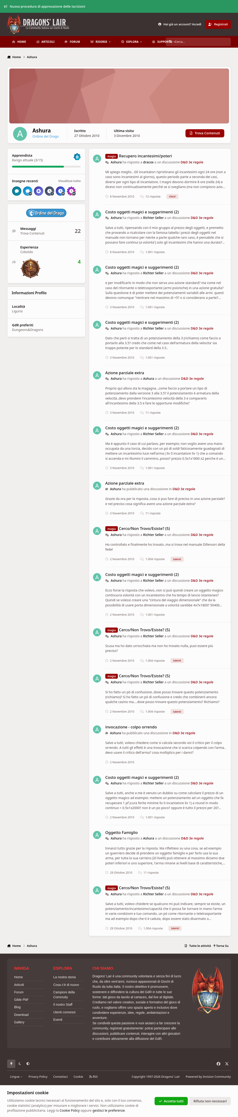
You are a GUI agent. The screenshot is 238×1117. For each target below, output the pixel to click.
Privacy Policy (38, 1077)
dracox (148, 162)
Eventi (57, 1019)
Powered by (208, 1077)
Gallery (19, 1022)
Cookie (78, 1077)
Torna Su (220, 946)
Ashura (116, 162)
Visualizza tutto (69, 181)
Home (18, 977)
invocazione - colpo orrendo (131, 727)
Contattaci (60, 1077)
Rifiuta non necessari (210, 1101)
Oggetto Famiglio (121, 832)
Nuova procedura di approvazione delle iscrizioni (44, 6)
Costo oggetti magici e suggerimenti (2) (142, 212)
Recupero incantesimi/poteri (145, 156)
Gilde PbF (21, 999)
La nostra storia (64, 977)
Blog (17, 1007)
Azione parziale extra (124, 372)
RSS (93, 1077)
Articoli (19, 985)
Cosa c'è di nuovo (66, 985)
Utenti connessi (64, 1012)
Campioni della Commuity (64, 994)
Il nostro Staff (62, 1004)
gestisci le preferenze (109, 1110)
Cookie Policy (69, 1110)
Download (21, 1015)
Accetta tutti (171, 1101)
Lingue (16, 1077)
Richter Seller (153, 218)
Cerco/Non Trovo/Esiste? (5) (144, 528)
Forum (18, 992)
